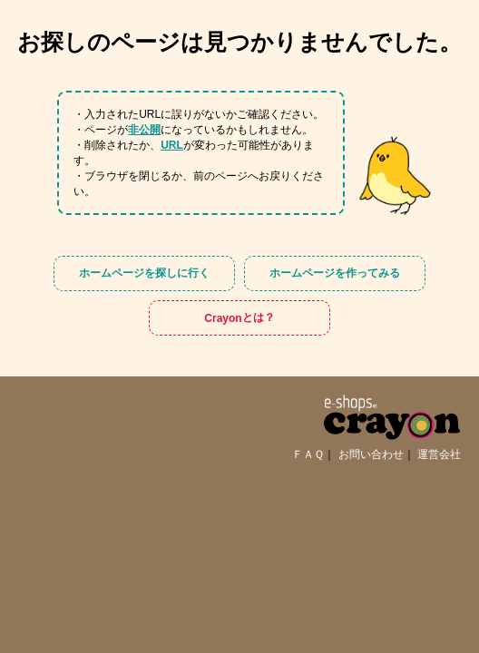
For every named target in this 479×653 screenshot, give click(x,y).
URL (172, 145)
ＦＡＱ (308, 454)
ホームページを (144, 273)
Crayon (239, 318)
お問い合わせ (371, 454)
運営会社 (439, 454)
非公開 (144, 129)
